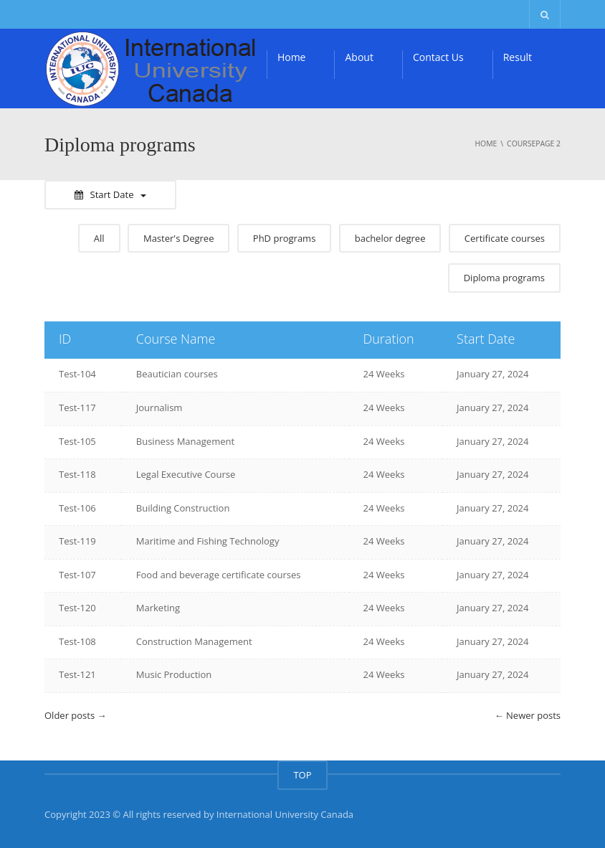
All (99, 238)
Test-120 (77, 607)
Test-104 (77, 373)
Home (291, 57)
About (359, 57)
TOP (302, 774)
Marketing (158, 607)
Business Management (185, 441)
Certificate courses (505, 238)
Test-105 (77, 441)
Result (517, 57)
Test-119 (77, 540)
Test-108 (77, 641)
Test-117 (77, 407)
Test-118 (77, 474)
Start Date (111, 194)
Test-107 (77, 574)
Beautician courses (177, 373)
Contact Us (438, 57)
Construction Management (194, 641)
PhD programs (284, 238)
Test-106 (77, 507)
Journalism (159, 407)
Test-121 (77, 674)
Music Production (174, 674)
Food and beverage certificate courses (218, 574)
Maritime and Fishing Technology (208, 540)
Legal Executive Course (185, 474)
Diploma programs (504, 277)
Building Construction (183, 507)
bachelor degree (390, 238)
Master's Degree (178, 238)
